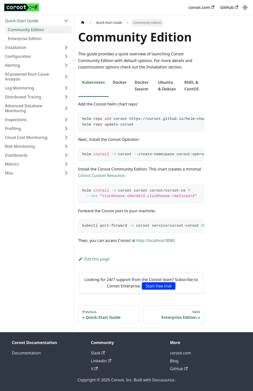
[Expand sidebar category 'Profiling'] (66, 128)
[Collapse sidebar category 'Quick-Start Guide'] (66, 21)
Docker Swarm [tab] (142, 85)
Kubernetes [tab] (93, 82)
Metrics (12, 164)
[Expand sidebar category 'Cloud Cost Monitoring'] (66, 137)
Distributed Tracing (23, 97)
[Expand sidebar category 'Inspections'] (66, 120)
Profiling (13, 128)
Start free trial (158, 286)
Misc (9, 173)
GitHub (229, 7)
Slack (98, 353)
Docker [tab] (120, 82)
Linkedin (101, 361)
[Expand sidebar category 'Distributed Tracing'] (66, 97)
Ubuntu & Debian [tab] (167, 85)
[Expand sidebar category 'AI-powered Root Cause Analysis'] (66, 76)
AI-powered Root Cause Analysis (27, 76)
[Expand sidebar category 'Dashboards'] (66, 155)
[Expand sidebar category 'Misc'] (66, 173)
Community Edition (26, 29)
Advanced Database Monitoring (23, 108)
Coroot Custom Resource (101, 175)
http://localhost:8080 (155, 240)
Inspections (16, 119)
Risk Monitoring (20, 146)
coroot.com (201, 7)
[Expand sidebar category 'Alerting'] (66, 65)
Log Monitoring (19, 88)
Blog (174, 361)
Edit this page (93, 259)
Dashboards (16, 155)
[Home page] (82, 22)
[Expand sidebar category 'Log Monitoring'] (66, 88)
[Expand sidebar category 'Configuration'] (66, 56)
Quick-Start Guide (21, 20)
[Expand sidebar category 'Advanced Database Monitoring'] (66, 108)
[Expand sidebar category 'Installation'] (66, 47)
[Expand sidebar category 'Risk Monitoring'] (66, 146)
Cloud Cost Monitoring (26, 137)
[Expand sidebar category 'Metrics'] (66, 164)
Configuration (18, 56)
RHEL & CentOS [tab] (191, 85)
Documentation (26, 353)
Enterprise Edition (25, 38)
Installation (15, 47)
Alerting (12, 65)
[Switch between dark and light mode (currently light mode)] (245, 7)
